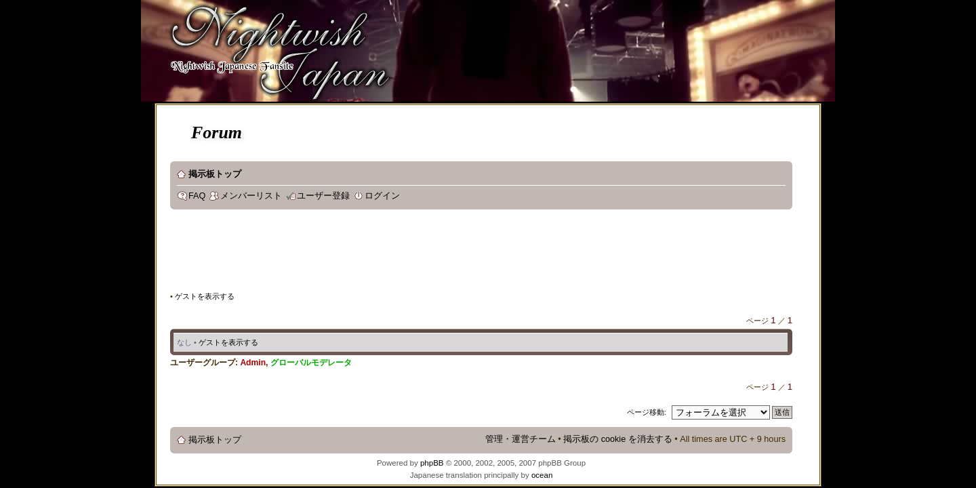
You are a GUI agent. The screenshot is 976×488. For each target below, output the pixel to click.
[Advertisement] (417, 253)
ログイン (382, 196)
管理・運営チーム (520, 439)
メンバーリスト (251, 196)
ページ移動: (646, 412)
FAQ (196, 196)
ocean (541, 475)
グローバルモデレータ (311, 362)
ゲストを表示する (205, 296)
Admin (253, 362)
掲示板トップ (214, 174)
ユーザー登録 (323, 196)
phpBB (432, 463)
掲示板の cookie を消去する (617, 439)
